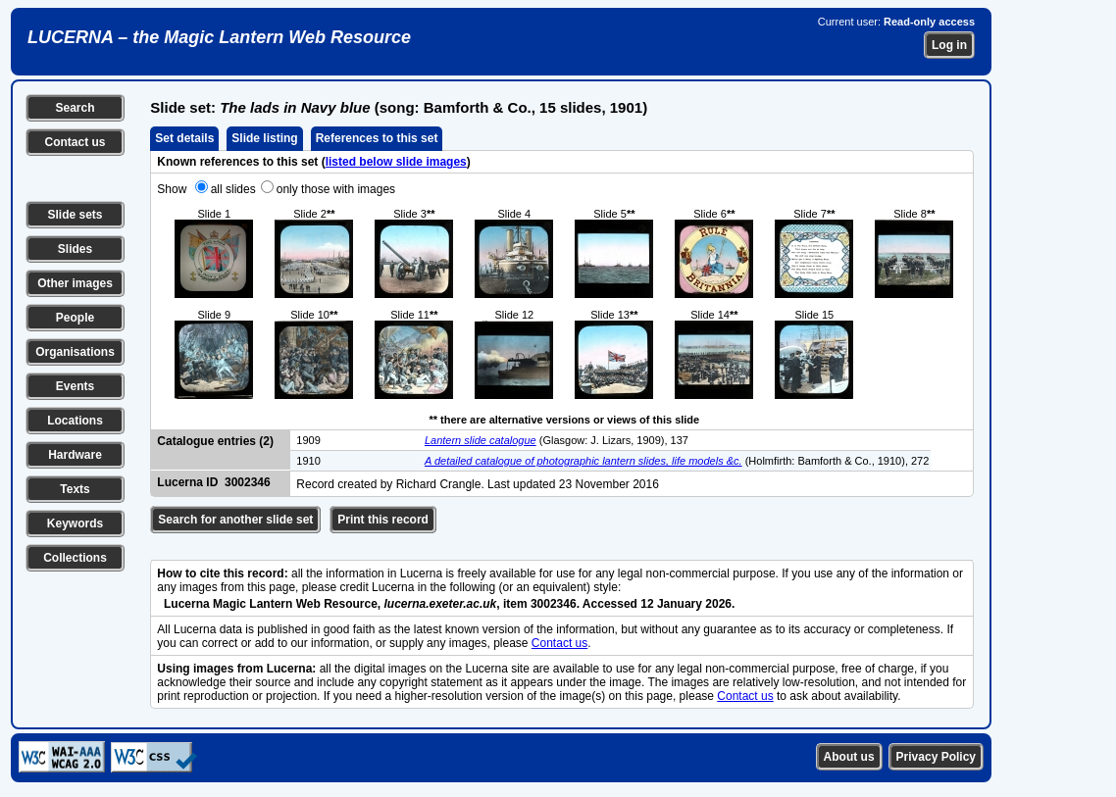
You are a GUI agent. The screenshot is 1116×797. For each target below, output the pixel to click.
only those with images (336, 189)
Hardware (75, 455)
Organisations (75, 352)
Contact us (74, 142)
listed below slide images (396, 162)
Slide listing (264, 138)
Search (74, 108)
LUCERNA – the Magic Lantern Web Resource (219, 37)
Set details (184, 138)
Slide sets (74, 215)
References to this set (377, 138)
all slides (233, 189)
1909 (308, 440)
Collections (75, 558)
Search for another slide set (235, 519)
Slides (75, 249)
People (75, 317)
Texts (74, 489)
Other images (75, 283)
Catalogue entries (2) (215, 441)
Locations (75, 420)
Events (75, 386)
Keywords (75, 523)
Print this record (383, 519)
